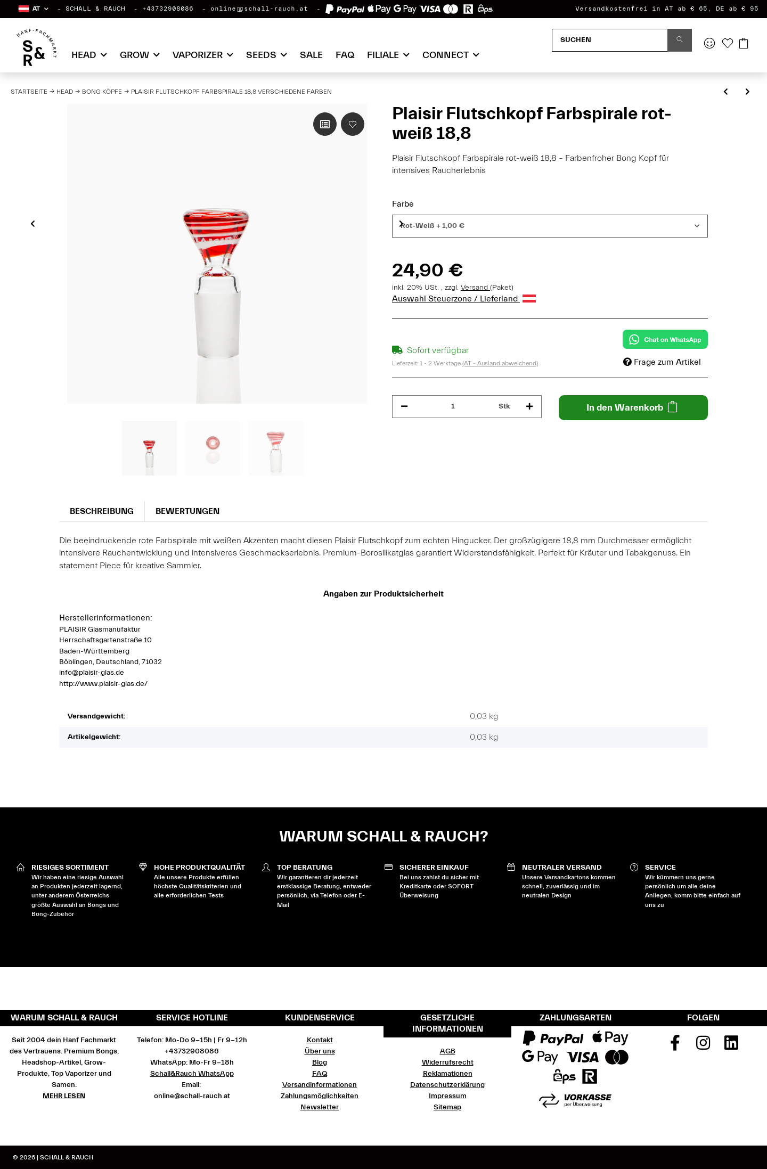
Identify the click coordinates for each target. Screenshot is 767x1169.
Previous (33, 224)
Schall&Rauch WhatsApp (192, 1073)
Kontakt (320, 1040)
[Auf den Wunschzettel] (352, 124)
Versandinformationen (319, 1085)
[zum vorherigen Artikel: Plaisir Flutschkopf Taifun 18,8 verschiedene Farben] (726, 92)
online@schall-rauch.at (259, 8)
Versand (475, 287)
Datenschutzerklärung (447, 1085)
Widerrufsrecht (448, 1062)
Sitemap (447, 1107)
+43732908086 (167, 8)
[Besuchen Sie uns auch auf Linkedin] (731, 1046)
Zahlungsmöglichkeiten (319, 1096)
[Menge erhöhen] (529, 407)
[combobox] (550, 226)
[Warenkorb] (743, 44)
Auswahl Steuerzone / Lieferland (464, 299)
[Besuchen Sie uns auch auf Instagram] (703, 1046)
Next (401, 224)
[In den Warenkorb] (633, 407)
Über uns (320, 1051)
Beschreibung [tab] (102, 511)
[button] (33, 9)
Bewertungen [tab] (187, 511)
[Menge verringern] (404, 407)
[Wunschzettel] (728, 44)
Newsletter (319, 1107)
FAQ (345, 55)
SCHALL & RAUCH (95, 8)
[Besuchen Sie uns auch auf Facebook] (675, 1046)
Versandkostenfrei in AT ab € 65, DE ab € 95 (666, 8)
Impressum (448, 1096)
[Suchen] (610, 40)
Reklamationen (447, 1073)
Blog (319, 1062)
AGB (447, 1051)
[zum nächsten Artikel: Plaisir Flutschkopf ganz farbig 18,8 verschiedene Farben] (747, 92)
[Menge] (453, 407)
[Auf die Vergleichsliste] (325, 124)
